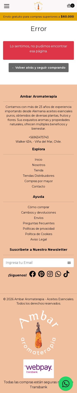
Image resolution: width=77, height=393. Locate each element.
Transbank (38, 387)
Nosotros (38, 165)
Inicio (38, 159)
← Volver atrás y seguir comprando (39, 67)
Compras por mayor (38, 181)
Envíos (38, 218)
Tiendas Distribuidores (38, 176)
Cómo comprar (38, 207)
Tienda (38, 170)
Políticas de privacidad (38, 229)
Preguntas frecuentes (38, 223)
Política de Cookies (38, 234)
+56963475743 (39, 137)
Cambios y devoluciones (38, 212)
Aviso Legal (38, 239)
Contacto (38, 186)
